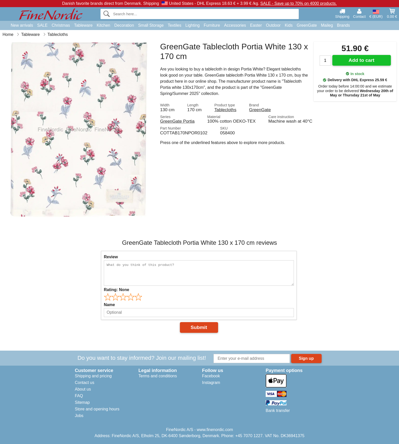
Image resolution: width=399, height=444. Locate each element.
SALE (42, 25)
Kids (289, 25)
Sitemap (82, 402)
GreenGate (307, 25)
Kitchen (103, 25)
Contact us (84, 382)
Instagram (211, 382)
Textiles (174, 25)
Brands (343, 25)
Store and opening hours (97, 409)
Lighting (193, 25)
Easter (256, 25)
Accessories (235, 25)
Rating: (116, 290)
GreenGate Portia (177, 121)
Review (111, 257)
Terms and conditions (157, 376)
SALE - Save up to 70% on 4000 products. (298, 3)
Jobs (79, 415)
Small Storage (151, 25)
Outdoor (273, 25)
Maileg (327, 25)
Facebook (211, 376)
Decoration (124, 25)
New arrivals (22, 25)
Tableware (83, 25)
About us (83, 389)
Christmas (61, 25)
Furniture (212, 25)
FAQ (79, 396)
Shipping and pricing (93, 376)
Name (109, 305)
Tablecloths (225, 109)
